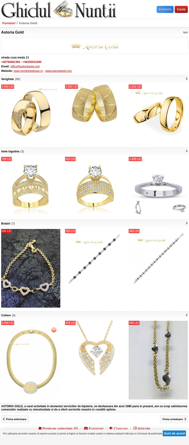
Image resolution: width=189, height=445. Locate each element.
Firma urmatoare (172, 419)
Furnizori (8, 23)
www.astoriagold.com (58, 71)
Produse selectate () (58, 429)
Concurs (118, 429)
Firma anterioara (16, 419)
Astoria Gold (28, 23)
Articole (142, 429)
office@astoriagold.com (25, 66)
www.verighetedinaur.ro (28, 71)
